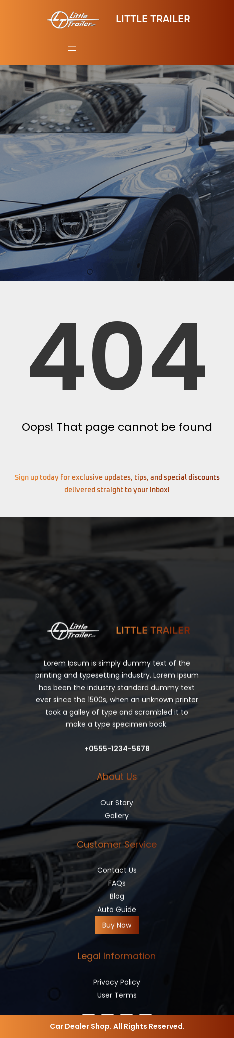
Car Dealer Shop (80, 1026)
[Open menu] (71, 48)
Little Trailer (153, 19)
